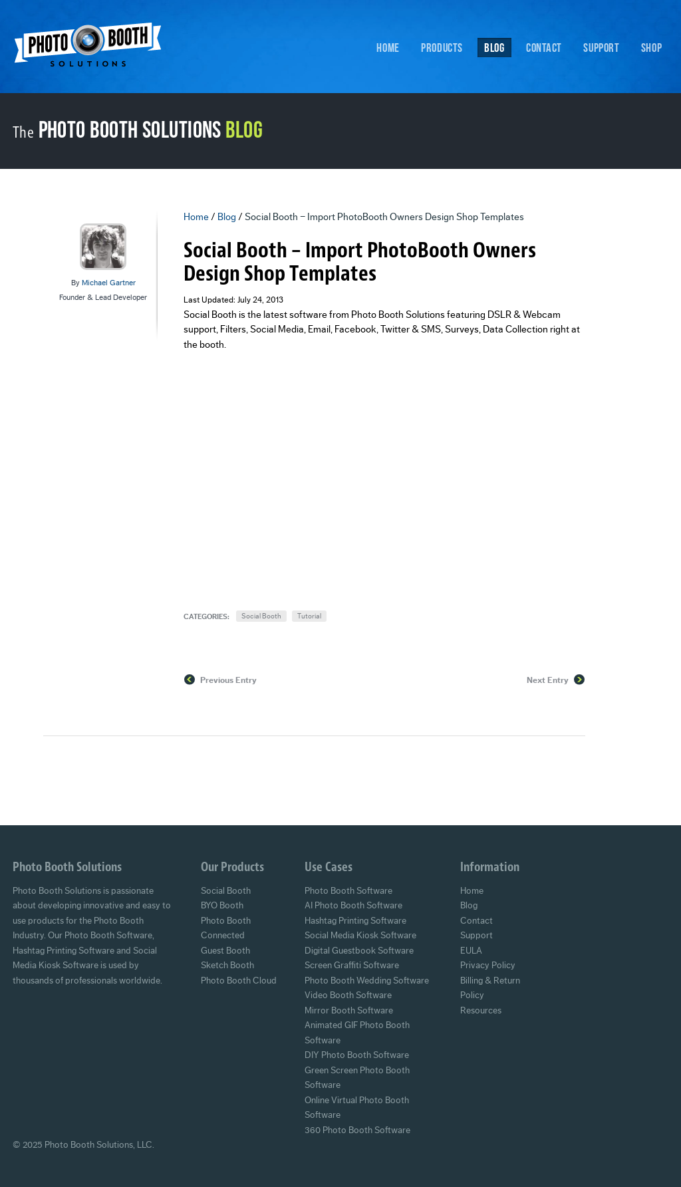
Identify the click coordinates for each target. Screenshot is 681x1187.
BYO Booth (222, 905)
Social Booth (261, 616)
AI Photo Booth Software (353, 905)
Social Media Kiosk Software (360, 935)
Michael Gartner (109, 283)
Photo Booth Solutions (96, 48)
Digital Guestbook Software (359, 951)
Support (601, 47)
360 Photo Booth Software (357, 1130)
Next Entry (548, 680)
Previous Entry (228, 680)
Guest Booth (225, 951)
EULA (471, 951)
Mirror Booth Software (349, 1010)
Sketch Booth (227, 965)
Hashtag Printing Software (355, 921)
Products (442, 47)
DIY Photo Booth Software (357, 1055)
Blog (494, 47)
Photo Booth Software (348, 891)
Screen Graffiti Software (352, 965)
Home (387, 47)
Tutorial (309, 616)
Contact (544, 47)
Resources (480, 1010)
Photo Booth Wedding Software (367, 981)
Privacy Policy (487, 965)
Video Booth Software (348, 995)
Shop (651, 47)
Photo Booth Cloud (239, 981)
